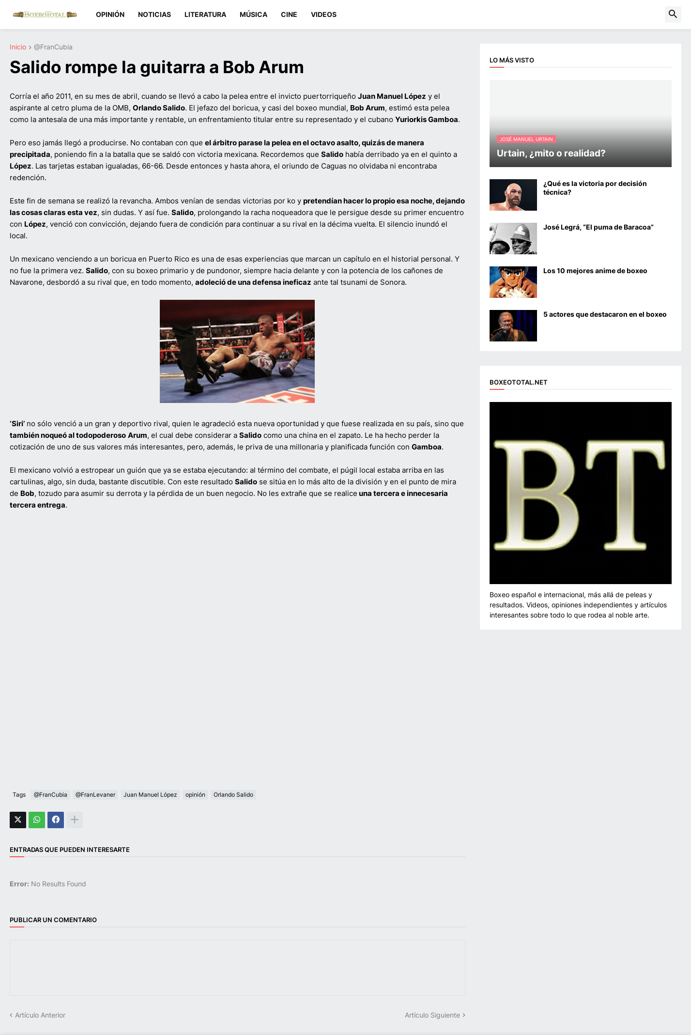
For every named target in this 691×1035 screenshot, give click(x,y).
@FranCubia (53, 47)
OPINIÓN (110, 14)
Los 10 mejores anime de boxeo (595, 270)
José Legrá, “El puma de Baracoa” (598, 227)
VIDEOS (324, 14)
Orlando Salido (233, 794)
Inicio (18, 47)
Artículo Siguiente (432, 1015)
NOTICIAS (154, 14)
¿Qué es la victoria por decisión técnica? (595, 187)
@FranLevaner (95, 794)
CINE (289, 14)
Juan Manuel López (150, 794)
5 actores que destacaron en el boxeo (605, 314)
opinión (195, 794)
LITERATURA (205, 14)
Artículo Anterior (40, 1015)
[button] (673, 14)
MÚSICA (253, 14)
